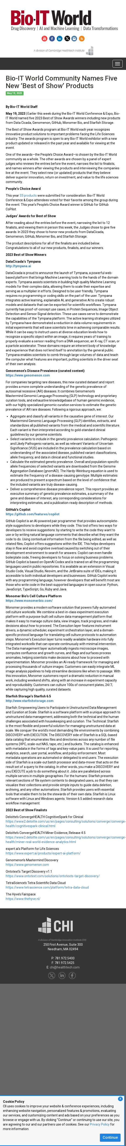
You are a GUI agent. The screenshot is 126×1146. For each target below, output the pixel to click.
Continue (110, 1137)
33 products (28, 195)
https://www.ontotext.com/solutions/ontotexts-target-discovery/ (53, 876)
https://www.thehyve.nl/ (23, 899)
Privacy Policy (100, 1124)
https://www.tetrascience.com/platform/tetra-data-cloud (47, 887)
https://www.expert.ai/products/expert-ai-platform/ (43, 853)
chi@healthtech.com (65, 967)
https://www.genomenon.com (27, 864)
